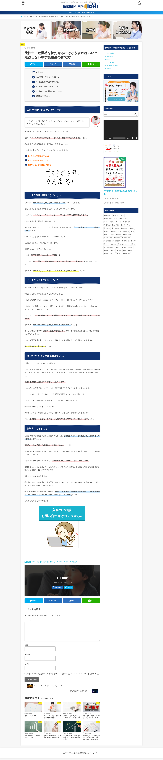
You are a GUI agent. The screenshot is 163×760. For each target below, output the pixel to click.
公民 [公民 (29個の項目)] (123, 223)
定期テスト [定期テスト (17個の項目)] (109, 236)
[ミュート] (132, 137)
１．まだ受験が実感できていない (46, 82)
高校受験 (74, 563)
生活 (67, 563)
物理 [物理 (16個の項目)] (131, 245)
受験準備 (45, 563)
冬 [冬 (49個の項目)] (129, 223)
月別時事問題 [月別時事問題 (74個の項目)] (110, 245)
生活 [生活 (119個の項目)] (113, 249)
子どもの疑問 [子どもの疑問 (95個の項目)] (110, 233)
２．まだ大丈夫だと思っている (45, 87)
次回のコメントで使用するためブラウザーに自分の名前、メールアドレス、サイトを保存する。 (63, 676)
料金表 (107, 59)
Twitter (69, 589)
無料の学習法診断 (111, 64)
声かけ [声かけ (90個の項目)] (127, 229)
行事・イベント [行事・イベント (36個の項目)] (110, 252)
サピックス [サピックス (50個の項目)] (124, 217)
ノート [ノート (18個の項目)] (119, 220)
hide (41, 73)
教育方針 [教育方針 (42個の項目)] (126, 239)
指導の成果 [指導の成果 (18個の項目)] (127, 236)
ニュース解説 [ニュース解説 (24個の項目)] (110, 220)
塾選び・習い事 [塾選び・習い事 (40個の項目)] (116, 229)
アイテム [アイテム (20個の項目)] (108, 214)
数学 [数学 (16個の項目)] (107, 242)
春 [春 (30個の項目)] (134, 242)
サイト (27, 666)
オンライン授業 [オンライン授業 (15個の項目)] (119, 214)
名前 (26, 647)
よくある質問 (110, 62)
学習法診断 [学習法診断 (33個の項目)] (128, 233)
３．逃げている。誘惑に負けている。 (48, 92)
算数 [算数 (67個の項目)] (131, 249)
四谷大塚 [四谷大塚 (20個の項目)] (124, 226)
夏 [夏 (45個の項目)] (133, 229)
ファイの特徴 (110, 53)
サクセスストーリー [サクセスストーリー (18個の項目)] (111, 217)
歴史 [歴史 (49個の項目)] (118, 245)
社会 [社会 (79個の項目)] (120, 249)
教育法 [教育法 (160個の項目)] (134, 239)
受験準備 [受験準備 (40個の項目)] (116, 226)
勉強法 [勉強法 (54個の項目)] (108, 226)
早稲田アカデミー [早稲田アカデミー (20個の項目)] (125, 242)
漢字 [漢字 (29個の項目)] (125, 245)
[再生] (106, 137)
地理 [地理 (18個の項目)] (107, 229)
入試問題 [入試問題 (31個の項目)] (116, 223)
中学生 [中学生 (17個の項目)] (108, 223)
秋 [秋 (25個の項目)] (125, 249)
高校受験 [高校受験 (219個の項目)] (127, 252)
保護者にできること (41, 96)
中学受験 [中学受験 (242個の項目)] (127, 220)
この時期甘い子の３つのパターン (46, 77)
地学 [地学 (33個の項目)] (132, 226)
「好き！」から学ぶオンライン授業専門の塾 (81, 12)
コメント (28, 622)
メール (27, 656)
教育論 (23, 44)
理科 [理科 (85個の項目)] (107, 249)
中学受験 (36, 563)
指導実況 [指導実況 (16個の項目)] (108, 239)
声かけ (53, 563)
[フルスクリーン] (136, 137)
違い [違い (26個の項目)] (120, 252)
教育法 (60, 563)
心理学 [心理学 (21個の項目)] (118, 236)
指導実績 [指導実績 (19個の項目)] (117, 239)
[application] (121, 129)
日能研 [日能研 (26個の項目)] (114, 242)
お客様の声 (109, 56)
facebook (58, 589)
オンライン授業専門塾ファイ (80, 755)
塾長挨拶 (108, 67)
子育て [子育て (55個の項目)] (119, 233)
